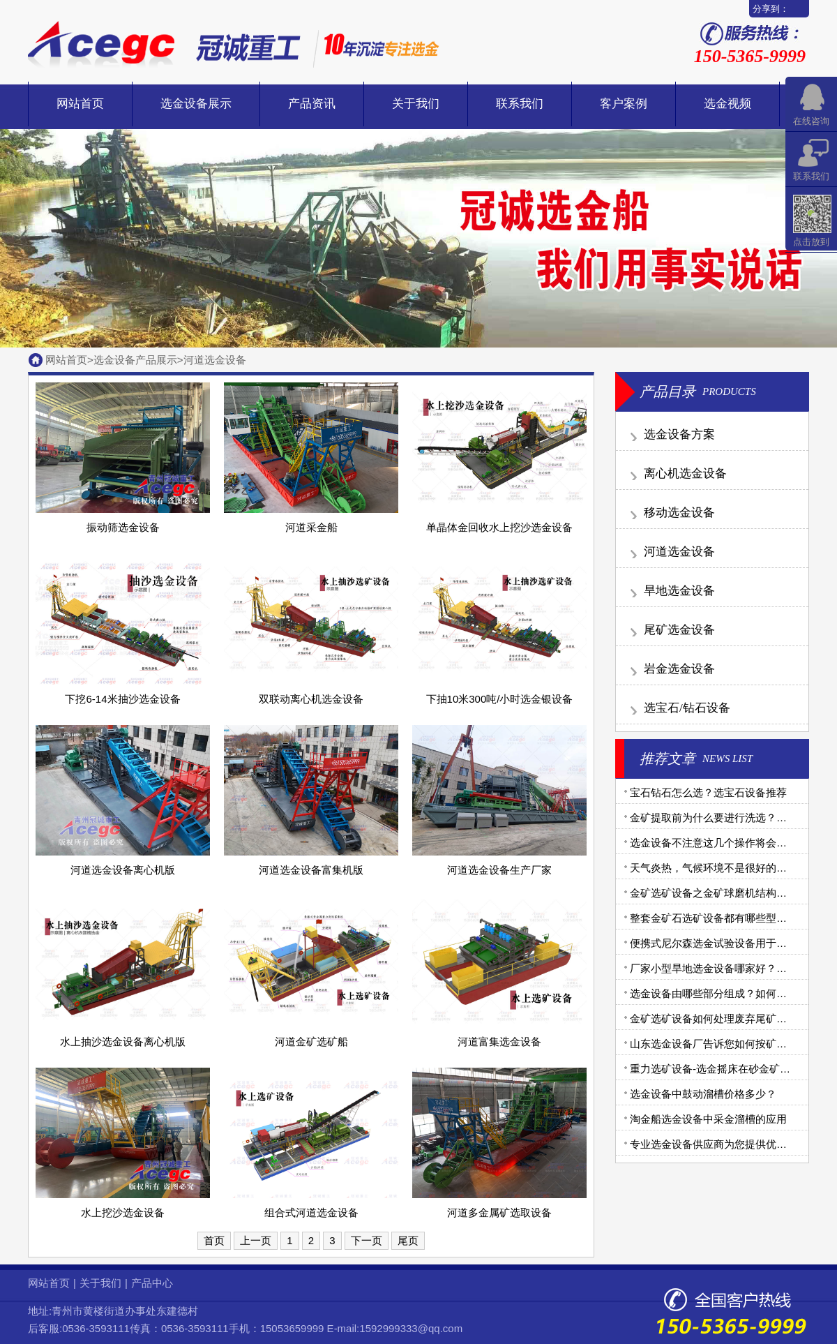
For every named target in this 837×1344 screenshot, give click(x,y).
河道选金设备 (214, 360)
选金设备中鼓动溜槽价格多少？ (703, 1094)
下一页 (366, 1240)
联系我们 (519, 103)
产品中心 (152, 1283)
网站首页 (80, 103)
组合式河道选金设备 (311, 1212)
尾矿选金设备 (679, 629)
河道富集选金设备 (499, 1041)
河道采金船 (311, 527)
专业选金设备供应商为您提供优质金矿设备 (729, 1144)
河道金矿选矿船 (311, 1041)
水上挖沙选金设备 (123, 1212)
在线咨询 (811, 121)
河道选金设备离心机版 (122, 870)
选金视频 (727, 103)
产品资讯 (311, 103)
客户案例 (623, 103)
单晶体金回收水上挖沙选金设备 (499, 527)
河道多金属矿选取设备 (499, 1212)
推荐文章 (667, 758)
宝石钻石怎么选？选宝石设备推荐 (708, 792)
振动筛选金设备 (123, 527)
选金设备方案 (679, 434)
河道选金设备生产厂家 (499, 870)
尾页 (408, 1240)
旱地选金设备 (679, 590)
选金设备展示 (196, 103)
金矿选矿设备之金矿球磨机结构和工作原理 (729, 893)
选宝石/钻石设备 (687, 708)
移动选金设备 (679, 512)
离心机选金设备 (685, 473)
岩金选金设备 (679, 668)
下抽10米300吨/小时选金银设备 (499, 699)
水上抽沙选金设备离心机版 (123, 1041)
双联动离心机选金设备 (311, 699)
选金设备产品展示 (135, 360)
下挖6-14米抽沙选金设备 (122, 699)
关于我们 (415, 103)
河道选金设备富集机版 (311, 870)
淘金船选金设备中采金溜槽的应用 (708, 1119)
